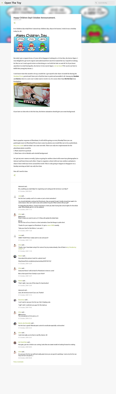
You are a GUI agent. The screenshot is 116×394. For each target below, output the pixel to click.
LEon (19, 214)
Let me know (58, 66)
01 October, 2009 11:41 (25, 240)
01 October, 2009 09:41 (25, 191)
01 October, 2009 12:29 (25, 263)
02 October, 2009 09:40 (25, 358)
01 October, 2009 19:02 (25, 307)
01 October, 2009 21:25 (25, 318)
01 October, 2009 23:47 (25, 337)
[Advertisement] (46, 379)
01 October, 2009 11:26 (25, 230)
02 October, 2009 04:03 (25, 347)
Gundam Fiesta (18, 76)
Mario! (20, 256)
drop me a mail (18, 145)
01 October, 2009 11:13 (25, 209)
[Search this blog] (106, 3)
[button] (14, 23)
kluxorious (21, 299)
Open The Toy (13, 2)
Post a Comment (18, 362)
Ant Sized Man (22, 342)
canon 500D (50, 225)
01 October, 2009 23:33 (25, 328)
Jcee (19, 196)
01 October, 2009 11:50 (25, 251)
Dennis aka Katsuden (24, 323)
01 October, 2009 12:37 (25, 276)
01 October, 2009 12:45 (25, 285)
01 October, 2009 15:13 (25, 295)
